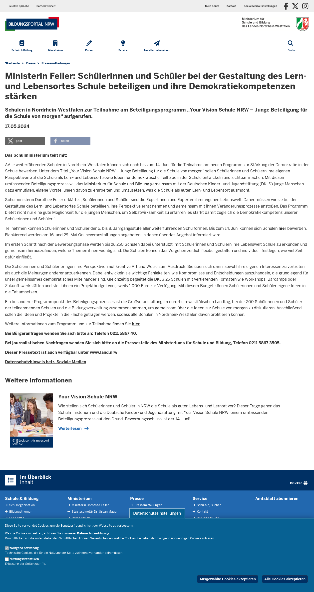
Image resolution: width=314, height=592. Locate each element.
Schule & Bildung (22, 498)
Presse (137, 498)
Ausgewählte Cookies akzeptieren (227, 579)
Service (200, 498)
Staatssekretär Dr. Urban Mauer (94, 512)
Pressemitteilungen (148, 505)
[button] (260, 6)
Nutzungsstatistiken (24, 559)
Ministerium (79, 498)
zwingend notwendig (24, 548)
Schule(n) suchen (208, 505)
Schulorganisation (21, 505)
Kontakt (202, 512)
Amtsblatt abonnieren (277, 498)
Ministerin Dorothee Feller (90, 505)
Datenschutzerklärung (93, 533)
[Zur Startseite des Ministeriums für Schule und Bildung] (32, 24)
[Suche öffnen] (291, 46)
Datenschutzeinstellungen (157, 513)
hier (282, 228)
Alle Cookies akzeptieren (285, 579)
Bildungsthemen (20, 512)
